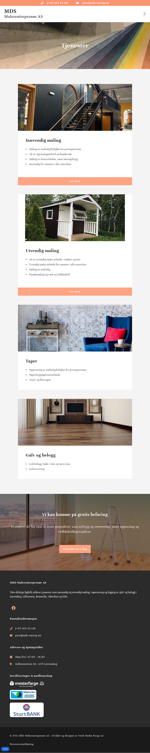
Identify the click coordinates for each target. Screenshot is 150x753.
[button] (144, 14)
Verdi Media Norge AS (91, 735)
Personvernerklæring (22, 744)
